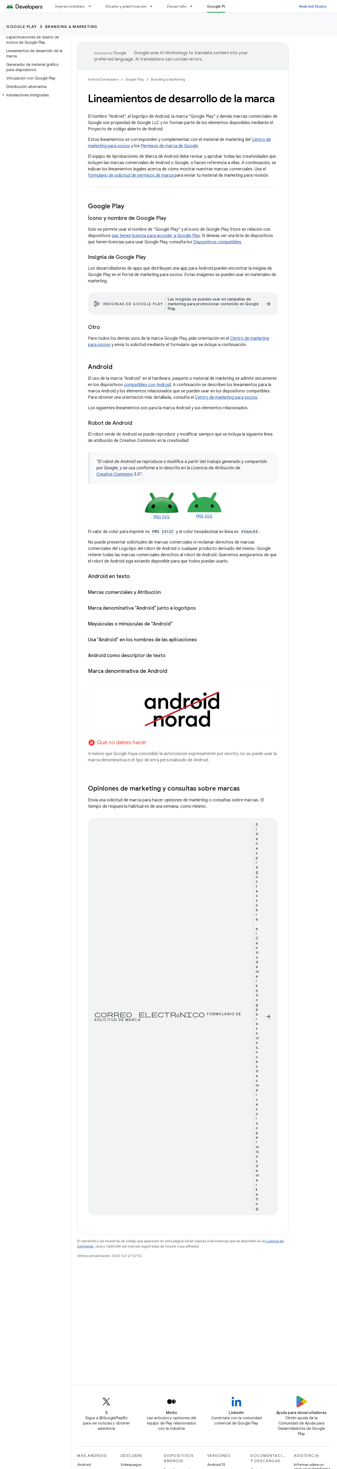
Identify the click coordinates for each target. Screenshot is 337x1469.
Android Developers (103, 79)
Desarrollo (176, 6)
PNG (157, 517)
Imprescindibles (70, 6)
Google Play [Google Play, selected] (218, 6)
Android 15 (216, 1464)
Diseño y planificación (126, 6)
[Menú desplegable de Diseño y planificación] (153, 6)
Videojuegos (131, 1464)
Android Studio (313, 6)
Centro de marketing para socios (226, 397)
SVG (166, 517)
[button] (34, 95)
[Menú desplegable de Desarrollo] (193, 6)
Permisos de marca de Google (169, 146)
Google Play (21, 26)
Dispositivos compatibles (217, 242)
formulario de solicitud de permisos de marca (131, 175)
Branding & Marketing (71, 26)
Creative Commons (114, 474)
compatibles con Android (147, 384)
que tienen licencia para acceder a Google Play (156, 235)
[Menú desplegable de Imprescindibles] (92, 6)
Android (84, 1464)
